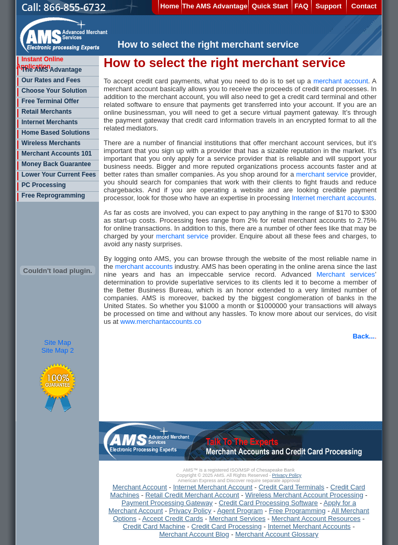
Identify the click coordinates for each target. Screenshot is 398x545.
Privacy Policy (287, 475)
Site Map (57, 342)
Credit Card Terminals (291, 487)
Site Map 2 (57, 350)
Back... (363, 336)
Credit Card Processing (226, 526)
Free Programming (297, 511)
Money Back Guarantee (53, 164)
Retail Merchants (44, 111)
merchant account (340, 81)
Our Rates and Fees (48, 80)
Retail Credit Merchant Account (192, 495)
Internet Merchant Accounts (309, 526)
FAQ (301, 6)
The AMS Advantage (215, 6)
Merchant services (345, 274)
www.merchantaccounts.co (161, 321)
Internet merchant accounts (333, 198)
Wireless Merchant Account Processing (304, 495)
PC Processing (41, 185)
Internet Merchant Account (212, 487)
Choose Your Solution (51, 90)
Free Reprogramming (50, 195)
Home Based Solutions (53, 132)
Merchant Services (237, 518)
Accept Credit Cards (172, 518)
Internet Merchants (47, 122)
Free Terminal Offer (47, 101)
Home (169, 6)
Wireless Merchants (48, 143)
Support (329, 6)
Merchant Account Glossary (276, 534)
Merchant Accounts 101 (54, 153)
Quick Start (270, 6)
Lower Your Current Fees (56, 174)
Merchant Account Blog (194, 534)
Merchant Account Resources (316, 518)
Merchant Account (140, 487)
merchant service (322, 174)
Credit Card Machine (154, 526)
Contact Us (364, 8)
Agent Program (239, 511)
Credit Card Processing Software (268, 503)
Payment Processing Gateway (167, 503)
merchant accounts (144, 266)
